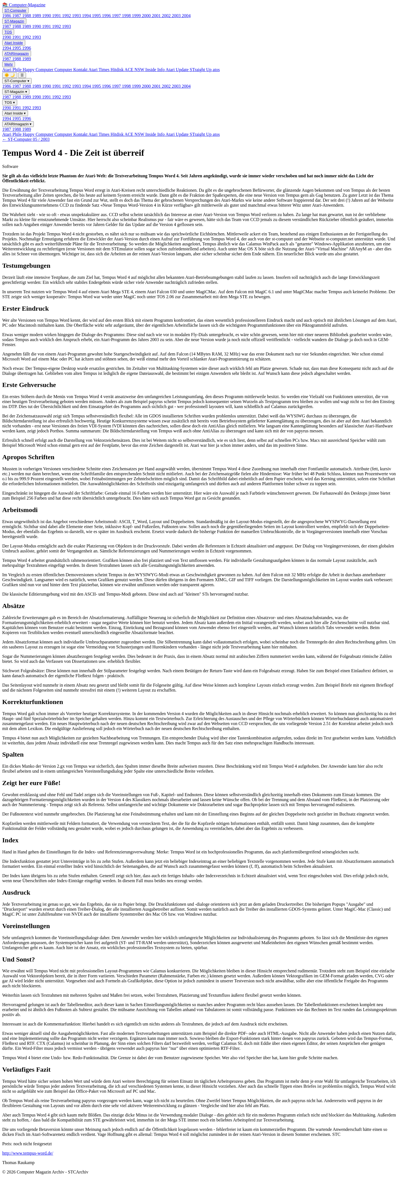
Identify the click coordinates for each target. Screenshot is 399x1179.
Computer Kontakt (71, 69)
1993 (77, 15)
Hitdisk (117, 69)
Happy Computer (39, 69)
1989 (37, 15)
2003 (177, 15)
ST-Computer (15, 10)
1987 (17, 15)
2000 (147, 15)
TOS (8, 32)
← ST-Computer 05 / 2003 (26, 139)
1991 (57, 15)
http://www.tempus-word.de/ (27, 1153)
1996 (107, 15)
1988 (27, 15)
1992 (67, 15)
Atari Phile (12, 69)
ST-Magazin (14, 21)
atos (216, 69)
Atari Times (99, 69)
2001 (157, 15)
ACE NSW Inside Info (144, 69)
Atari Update (177, 69)
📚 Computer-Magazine (23, 4)
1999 (137, 15)
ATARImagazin (16, 53)
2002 (167, 15)
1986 (7, 15)
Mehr (8, 64)
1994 (87, 15)
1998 (127, 15)
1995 (97, 15)
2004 (186, 15)
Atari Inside (13, 43)
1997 (117, 15)
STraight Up (201, 69)
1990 (47, 15)
